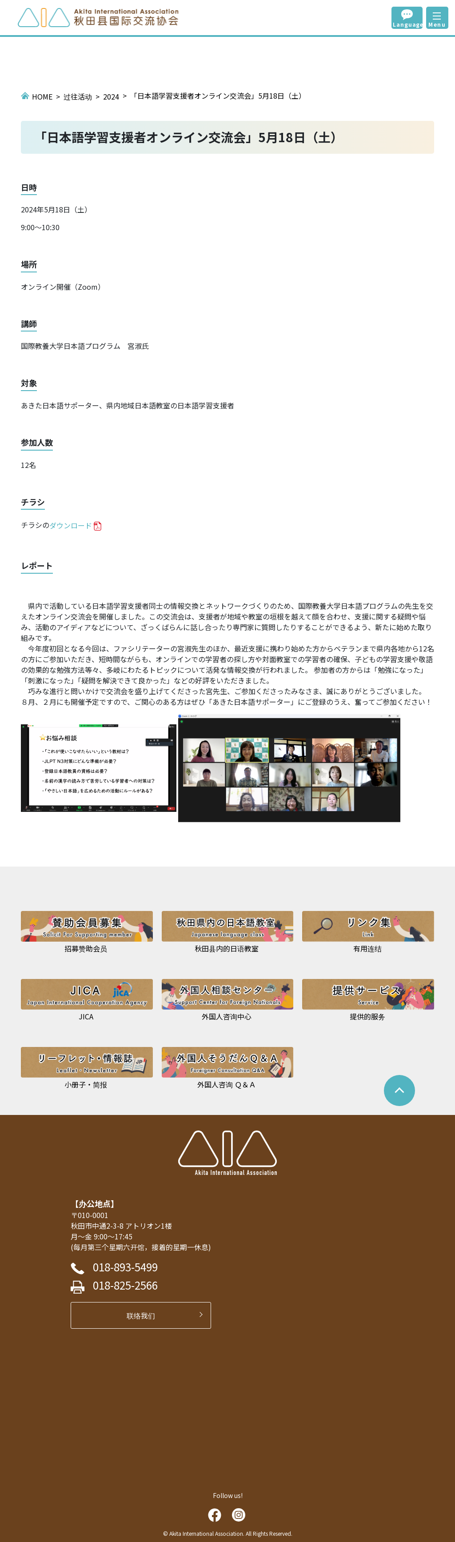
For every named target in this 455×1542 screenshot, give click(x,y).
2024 (111, 96)
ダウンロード (70, 525)
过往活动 (78, 96)
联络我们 (144, 1315)
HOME (42, 96)
